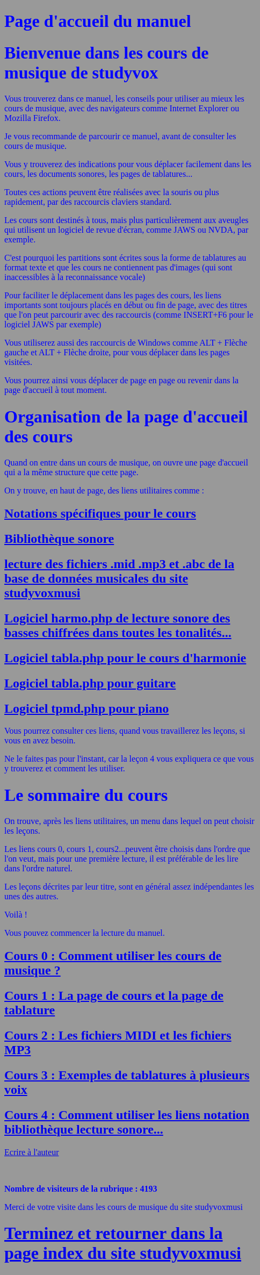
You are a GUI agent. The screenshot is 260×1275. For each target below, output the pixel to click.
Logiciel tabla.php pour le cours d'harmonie (125, 658)
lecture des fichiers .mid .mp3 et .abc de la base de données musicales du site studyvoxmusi (119, 578)
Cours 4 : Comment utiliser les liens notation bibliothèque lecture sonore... (126, 1122)
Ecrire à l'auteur (31, 1152)
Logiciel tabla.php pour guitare (90, 683)
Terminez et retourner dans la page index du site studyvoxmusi (122, 1243)
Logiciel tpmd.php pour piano (86, 708)
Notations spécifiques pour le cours (100, 513)
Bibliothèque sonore (59, 539)
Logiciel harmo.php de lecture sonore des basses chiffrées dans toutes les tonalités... (118, 625)
